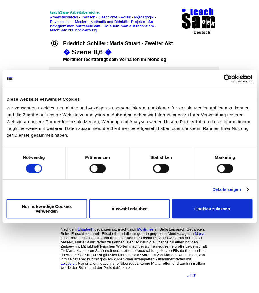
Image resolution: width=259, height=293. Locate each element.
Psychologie (60, 22)
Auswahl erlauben (129, 208)
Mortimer (145, 229)
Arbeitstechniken (64, 17)
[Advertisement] (29, 17)
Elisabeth (85, 229)
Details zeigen (226, 189)
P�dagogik (144, 17)
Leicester (68, 263)
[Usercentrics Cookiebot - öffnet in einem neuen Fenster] (227, 78)
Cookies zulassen (212, 208)
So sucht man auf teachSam (129, 26)
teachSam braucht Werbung (73, 30)
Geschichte (108, 17)
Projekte (138, 22)
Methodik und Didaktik (110, 22)
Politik (126, 17)
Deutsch (88, 17)
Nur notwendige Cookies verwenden (47, 209)
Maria (199, 233)
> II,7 (191, 275)
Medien (81, 22)
